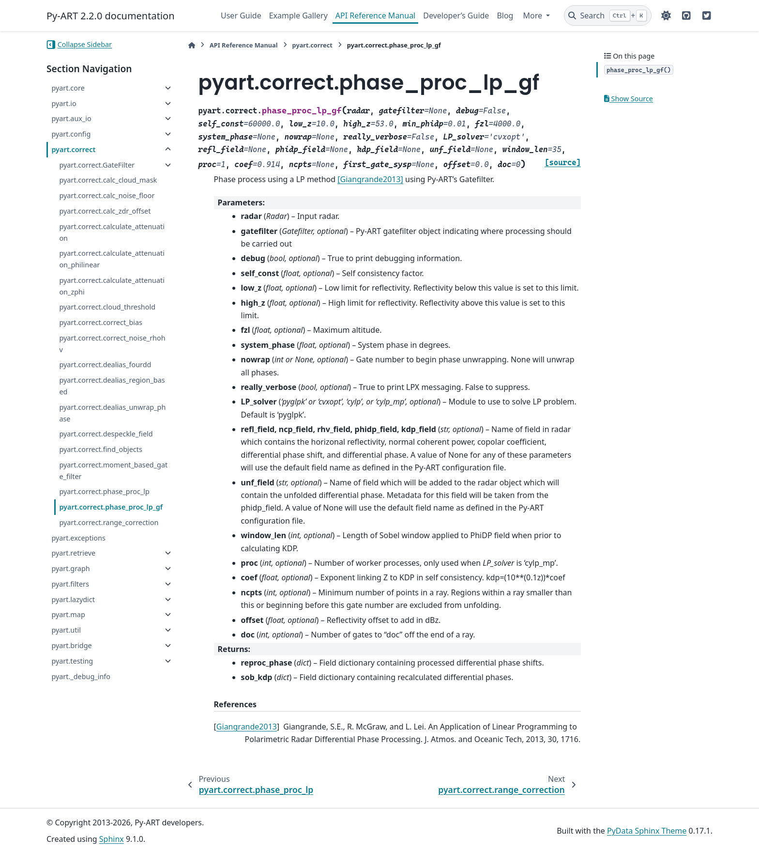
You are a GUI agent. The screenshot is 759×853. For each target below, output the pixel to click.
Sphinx (111, 839)
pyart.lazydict (73, 599)
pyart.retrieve (73, 553)
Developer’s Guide (456, 15)
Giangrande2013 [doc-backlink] (246, 726)
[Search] (608, 15)
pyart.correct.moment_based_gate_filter (113, 470)
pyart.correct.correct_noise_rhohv (112, 343)
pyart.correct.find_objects (100, 449)
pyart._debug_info (80, 676)
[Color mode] (666, 15)
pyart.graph (70, 568)
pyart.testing (72, 661)
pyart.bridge (71, 645)
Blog (505, 15)
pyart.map (68, 614)
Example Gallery (298, 15)
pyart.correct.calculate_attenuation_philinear (112, 258)
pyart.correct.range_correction (108, 522)
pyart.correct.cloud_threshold (107, 306)
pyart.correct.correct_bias (100, 322)
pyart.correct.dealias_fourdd (105, 364)
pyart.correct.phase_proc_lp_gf (111, 507)
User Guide (241, 15)
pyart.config (71, 134)
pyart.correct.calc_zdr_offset (105, 211)
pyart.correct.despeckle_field (105, 433)
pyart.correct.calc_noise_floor (106, 195)
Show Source (628, 98)
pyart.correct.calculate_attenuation (112, 232)
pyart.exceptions (78, 538)
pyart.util (65, 630)
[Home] (191, 45)
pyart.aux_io (71, 118)
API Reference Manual (375, 15)
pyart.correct (73, 149)
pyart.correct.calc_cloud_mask (108, 180)
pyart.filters (70, 584)
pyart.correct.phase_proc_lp (104, 491)
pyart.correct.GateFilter (97, 165)
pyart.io (63, 103)
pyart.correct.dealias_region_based (112, 385)
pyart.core (67, 88)
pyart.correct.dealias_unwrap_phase (112, 413)
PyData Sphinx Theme (646, 830)
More (533, 15)
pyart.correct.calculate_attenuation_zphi (112, 286)
